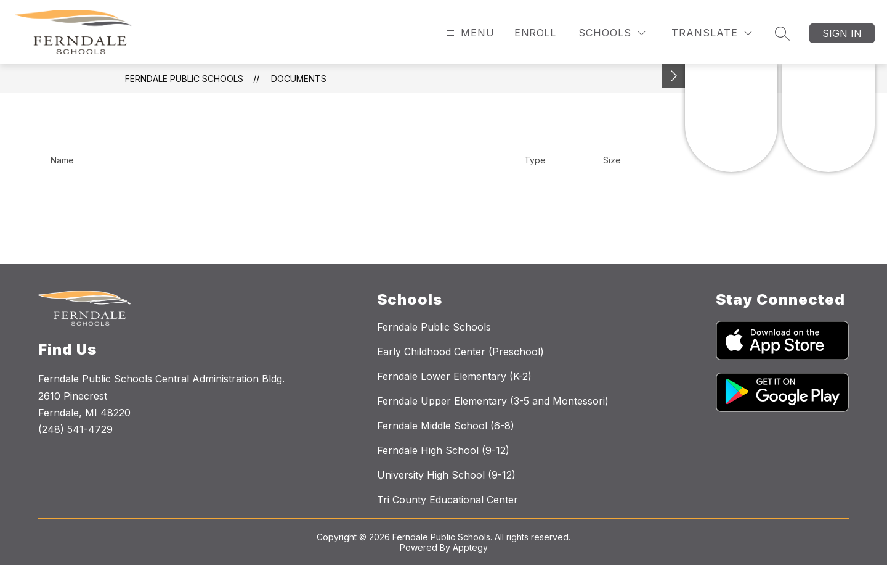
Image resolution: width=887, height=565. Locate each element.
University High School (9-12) (446, 475)
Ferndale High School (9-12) (443, 450)
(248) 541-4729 (75, 429)
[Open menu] (469, 33)
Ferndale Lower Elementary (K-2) (454, 376)
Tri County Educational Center (447, 499)
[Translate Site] (711, 33)
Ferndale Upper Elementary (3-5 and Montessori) (493, 401)
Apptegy (470, 547)
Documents (298, 78)
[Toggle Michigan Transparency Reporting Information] (674, 76)
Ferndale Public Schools (184, 78)
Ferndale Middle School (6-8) (445, 425)
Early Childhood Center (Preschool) (460, 351)
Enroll (535, 33)
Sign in (842, 33)
